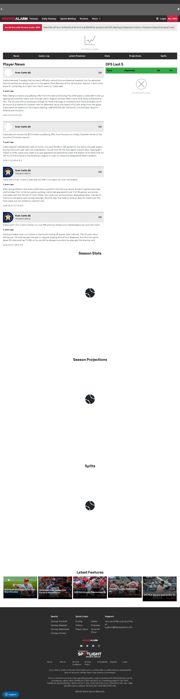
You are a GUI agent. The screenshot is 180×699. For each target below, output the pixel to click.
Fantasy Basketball (60, 629)
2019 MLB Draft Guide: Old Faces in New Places (52, 591)
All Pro (172, 19)
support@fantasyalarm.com (118, 627)
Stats (107, 56)
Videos (94, 621)
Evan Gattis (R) (23, 73)
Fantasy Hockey (58, 633)
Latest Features (77, 56)
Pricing (79, 621)
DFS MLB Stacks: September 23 (160, 595)
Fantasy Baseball (59, 625)
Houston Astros (22, 173)
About (49, 662)
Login (163, 19)
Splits (164, 56)
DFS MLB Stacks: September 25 (90, 592)
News (16, 56)
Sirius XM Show (95, 630)
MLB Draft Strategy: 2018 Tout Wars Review (19, 590)
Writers (79, 625)
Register (113, 662)
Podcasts (95, 625)
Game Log (44, 56)
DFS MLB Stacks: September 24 (123, 590)
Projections (135, 56)
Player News (82, 629)
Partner (62, 662)
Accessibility (102, 662)
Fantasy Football (59, 621)
